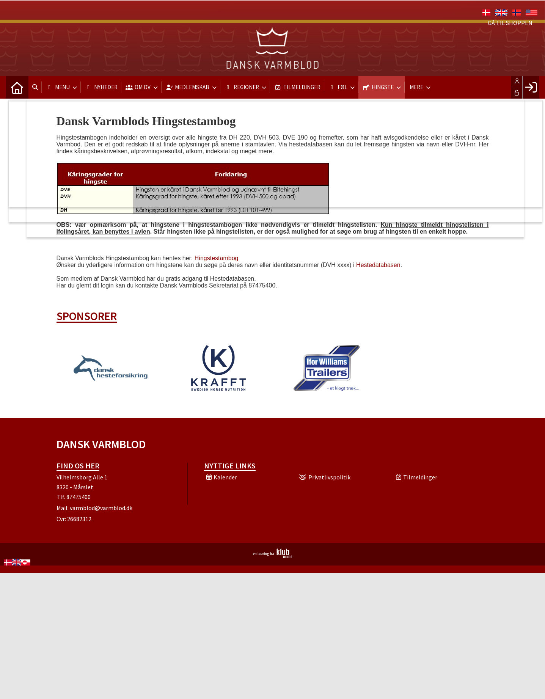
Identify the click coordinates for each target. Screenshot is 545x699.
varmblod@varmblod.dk (101, 508)
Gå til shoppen (510, 23)
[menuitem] (17, 87)
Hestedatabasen (378, 265)
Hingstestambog (217, 258)
